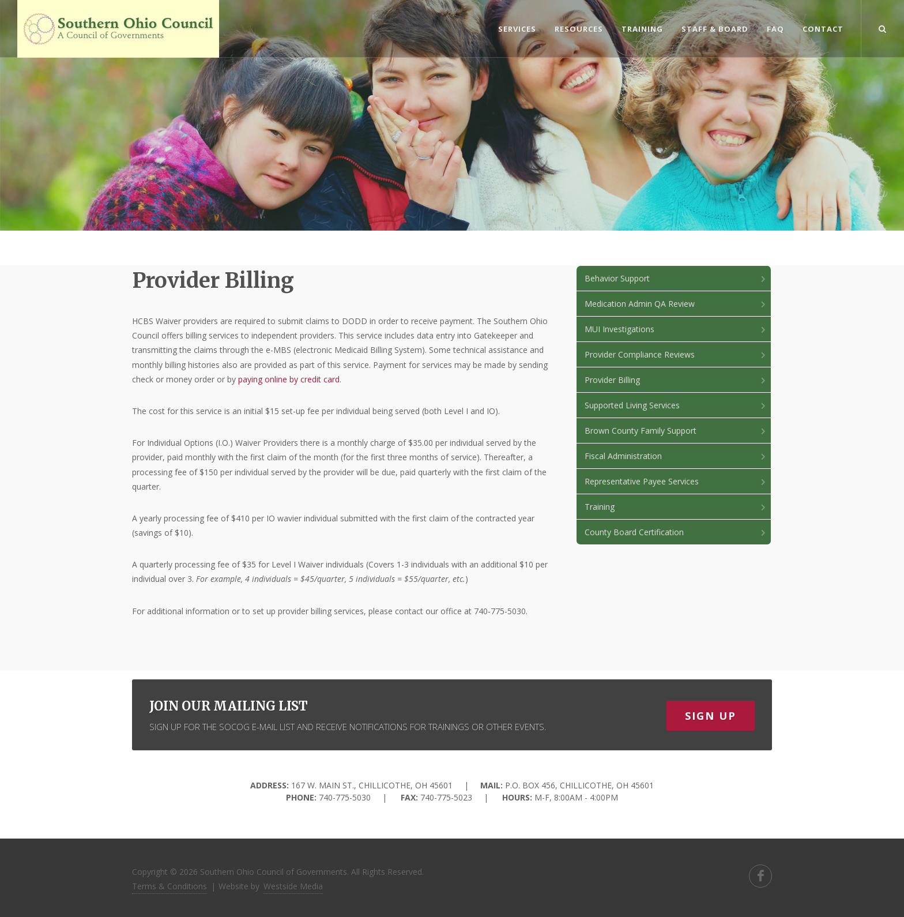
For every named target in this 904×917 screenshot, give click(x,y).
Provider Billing (676, 379)
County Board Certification (676, 532)
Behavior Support (676, 278)
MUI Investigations (676, 329)
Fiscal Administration (676, 455)
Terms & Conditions (169, 886)
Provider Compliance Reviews (676, 354)
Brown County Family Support (676, 430)
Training (676, 506)
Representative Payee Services (676, 481)
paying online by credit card (289, 379)
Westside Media (293, 886)
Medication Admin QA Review (676, 303)
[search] (883, 27)
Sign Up (710, 716)
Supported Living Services (676, 405)
